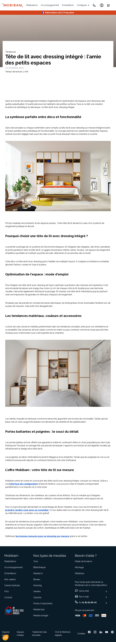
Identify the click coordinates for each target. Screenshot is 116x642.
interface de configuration (23, 484)
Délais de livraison (83, 561)
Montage (79, 567)
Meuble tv (38, 573)
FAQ (6, 591)
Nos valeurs (10, 579)
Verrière (37, 591)
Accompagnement (50, 5)
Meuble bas (39, 609)
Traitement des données (39, 633)
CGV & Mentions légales (63, 633)
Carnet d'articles (12, 585)
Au (88, 602)
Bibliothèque (39, 567)
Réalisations (32, 5)
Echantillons (68, 5)
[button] (5, 637)
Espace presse (5, 633)
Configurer (82, 5)
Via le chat (84, 591)
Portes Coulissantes (42, 603)
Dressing (37, 585)
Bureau (36, 579)
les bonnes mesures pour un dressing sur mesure (42, 536)
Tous (35, 561)
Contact (8, 597)
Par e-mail (84, 596)
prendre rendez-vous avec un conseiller (27, 510)
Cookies (81, 633)
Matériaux (79, 573)
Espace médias (20, 633)
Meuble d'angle (40, 615)
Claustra (37, 597)
